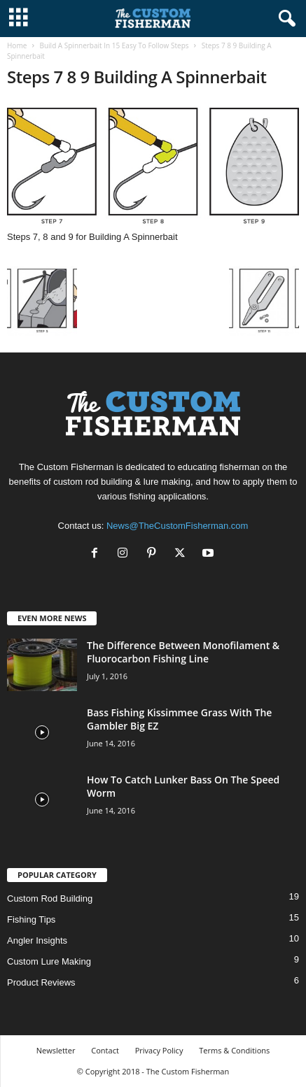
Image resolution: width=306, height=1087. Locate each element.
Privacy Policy (159, 1050)
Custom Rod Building (49, 898)
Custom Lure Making (49, 961)
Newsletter (56, 1050)
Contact (105, 1050)
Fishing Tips (31, 919)
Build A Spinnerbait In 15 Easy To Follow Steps (113, 45)
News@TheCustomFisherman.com (177, 525)
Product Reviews (41, 982)
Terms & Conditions (234, 1050)
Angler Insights (37, 940)
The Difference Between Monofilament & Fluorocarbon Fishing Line (183, 652)
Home (17, 45)
